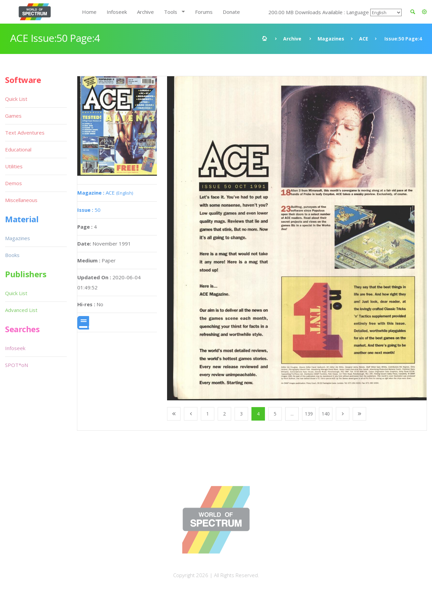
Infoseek (117, 11)
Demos (13, 183)
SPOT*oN (16, 365)
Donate (231, 11)
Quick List (16, 98)
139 (309, 413)
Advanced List (21, 310)
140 (326, 413)
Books (12, 255)
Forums (204, 11)
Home (89, 11)
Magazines (331, 38)
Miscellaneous (21, 200)
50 (89, 209)
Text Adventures (25, 132)
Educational (18, 149)
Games (13, 115)
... (292, 413)
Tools (170, 11)
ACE (363, 38)
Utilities (14, 166)
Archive (145, 11)
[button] (424, 11)
